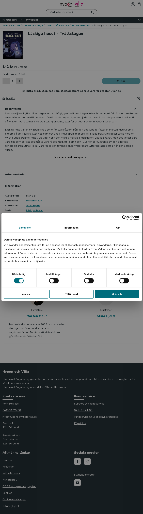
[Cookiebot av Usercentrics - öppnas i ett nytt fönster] (124, 217)
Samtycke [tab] (25, 227)
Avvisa (26, 294)
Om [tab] (118, 227)
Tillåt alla (117, 294)
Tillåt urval (71, 294)
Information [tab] (72, 227)
